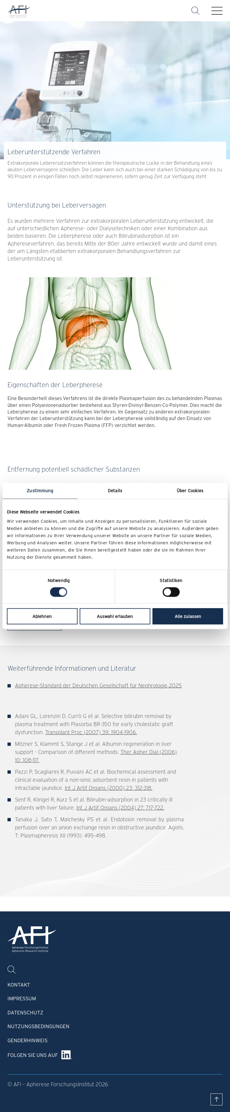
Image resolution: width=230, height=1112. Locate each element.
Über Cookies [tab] (190, 490)
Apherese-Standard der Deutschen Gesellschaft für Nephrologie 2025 (98, 685)
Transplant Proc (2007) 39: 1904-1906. (91, 732)
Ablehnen (42, 616)
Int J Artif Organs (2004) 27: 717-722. (120, 807)
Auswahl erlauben (115, 616)
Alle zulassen (188, 616)
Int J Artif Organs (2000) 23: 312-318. (108, 787)
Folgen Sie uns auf (32, 1055)
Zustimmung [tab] (40, 490)
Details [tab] (115, 490)
